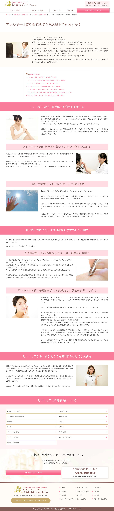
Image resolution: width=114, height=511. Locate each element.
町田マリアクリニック (31, 500)
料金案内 (70, 10)
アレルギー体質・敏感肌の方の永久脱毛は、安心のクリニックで (50, 92)
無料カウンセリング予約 (93, 10)
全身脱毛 (9, 421)
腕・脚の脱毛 (62, 432)
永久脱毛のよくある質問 (39, 14)
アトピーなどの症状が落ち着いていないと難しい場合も (48, 80)
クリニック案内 (15, 10)
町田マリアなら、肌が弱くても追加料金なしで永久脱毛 (45, 95)
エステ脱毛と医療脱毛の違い (15, 416)
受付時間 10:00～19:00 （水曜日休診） (97, 4)
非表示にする (34, 74)
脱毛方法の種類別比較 (65, 437)
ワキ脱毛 (61, 421)
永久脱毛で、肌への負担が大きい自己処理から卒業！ (47, 89)
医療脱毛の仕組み (64, 411)
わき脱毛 (63, 495)
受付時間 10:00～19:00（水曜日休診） (85, 472)
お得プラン (57, 10)
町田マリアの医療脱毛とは (21, 14)
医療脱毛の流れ (63, 416)
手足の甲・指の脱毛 (13, 437)
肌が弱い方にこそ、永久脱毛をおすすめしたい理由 (44, 86)
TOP (9, 14)
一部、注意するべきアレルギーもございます (44, 83)
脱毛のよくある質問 (13, 442)
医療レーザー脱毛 (37, 10)
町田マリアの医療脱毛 (13, 411)
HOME (63, 487)
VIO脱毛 (9, 427)
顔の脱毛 (61, 427)
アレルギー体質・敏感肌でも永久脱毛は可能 (42, 77)
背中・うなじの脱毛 (13, 432)
